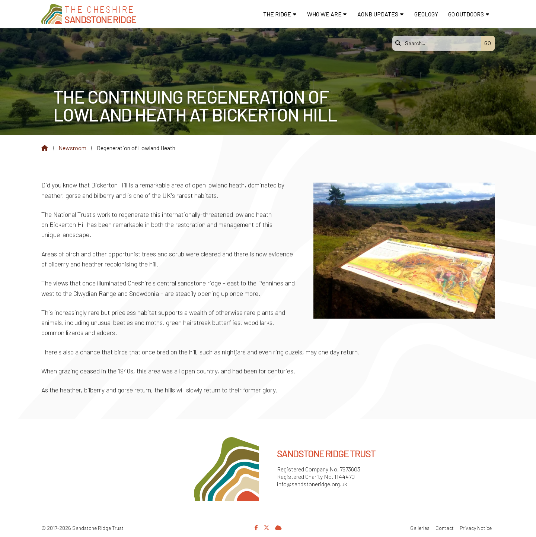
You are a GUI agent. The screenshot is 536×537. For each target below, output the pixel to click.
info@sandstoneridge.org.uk (312, 483)
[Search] (438, 43)
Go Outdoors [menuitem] (466, 14)
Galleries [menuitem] (420, 528)
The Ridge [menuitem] (277, 14)
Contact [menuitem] (445, 528)
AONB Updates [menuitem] (377, 14)
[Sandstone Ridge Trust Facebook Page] (256, 527)
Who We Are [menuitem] (324, 14)
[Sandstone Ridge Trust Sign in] (278, 527)
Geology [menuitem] (426, 14)
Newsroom (72, 147)
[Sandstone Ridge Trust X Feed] (266, 527)
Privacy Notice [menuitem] (476, 528)
